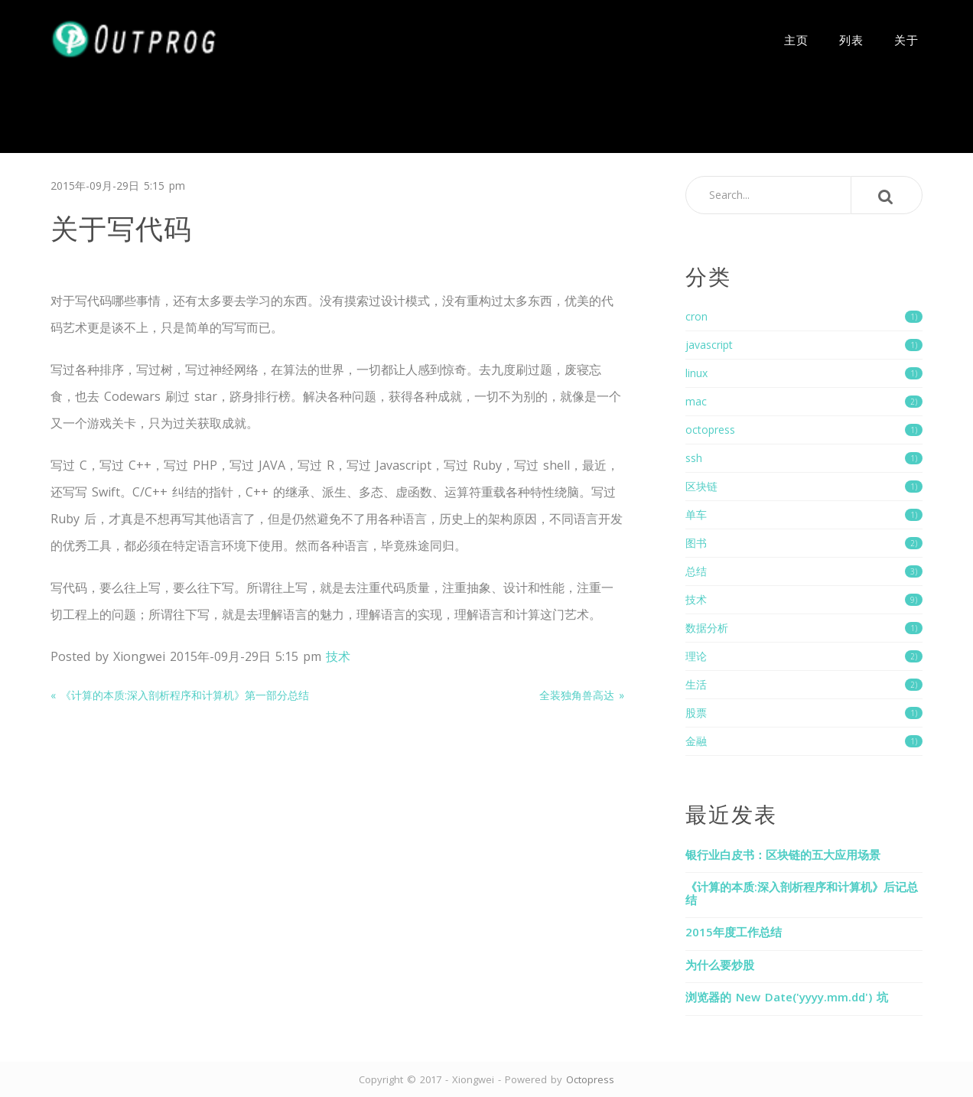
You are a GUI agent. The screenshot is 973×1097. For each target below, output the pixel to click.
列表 (851, 39)
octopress (804, 429)
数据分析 (804, 627)
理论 (804, 656)
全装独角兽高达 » (581, 695)
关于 (906, 39)
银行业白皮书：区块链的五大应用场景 (782, 854)
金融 (804, 741)
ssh (804, 458)
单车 (804, 514)
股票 (804, 712)
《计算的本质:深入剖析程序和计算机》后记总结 (801, 893)
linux (804, 373)
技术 (338, 656)
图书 (804, 542)
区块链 (804, 486)
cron (804, 316)
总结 (804, 571)
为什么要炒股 (719, 964)
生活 (804, 684)
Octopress (590, 1079)
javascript (804, 344)
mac (804, 401)
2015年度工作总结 (733, 931)
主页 (796, 39)
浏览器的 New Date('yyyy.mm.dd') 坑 (786, 996)
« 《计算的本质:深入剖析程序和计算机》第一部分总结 (179, 695)
